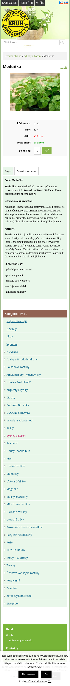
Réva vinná (13, 580)
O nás (9, 635)
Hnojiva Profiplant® (19, 382)
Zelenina (12, 588)
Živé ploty (12, 603)
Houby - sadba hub (18, 451)
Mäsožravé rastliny (18, 504)
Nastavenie (28, 674)
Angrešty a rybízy (17, 390)
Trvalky (11, 565)
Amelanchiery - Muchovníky (24, 374)
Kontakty (12, 648)
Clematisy (13, 473)
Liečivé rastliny (16, 466)
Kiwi (9, 458)
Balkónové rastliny (18, 367)
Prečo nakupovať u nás (20, 640)
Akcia (10, 336)
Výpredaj (12, 344)
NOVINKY (12, 351)
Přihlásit (26, 3)
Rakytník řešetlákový (19, 534)
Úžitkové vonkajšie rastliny (23, 573)
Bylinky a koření (32, 56)
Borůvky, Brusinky (18, 405)
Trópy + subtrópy (17, 557)
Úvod (9, 629)
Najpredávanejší (17, 321)
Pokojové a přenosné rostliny (25, 527)
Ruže (10, 542)
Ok (46, 674)
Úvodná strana (13, 56)
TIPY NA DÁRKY (16, 550)
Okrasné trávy (15, 519)
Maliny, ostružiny (17, 496)
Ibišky (10, 428)
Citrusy (11, 397)
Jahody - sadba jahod (19, 420)
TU (50, 681)
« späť (63, 67)
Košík (39, 3)
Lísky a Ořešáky (16, 481)
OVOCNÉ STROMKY (18, 412)
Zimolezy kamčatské (19, 595)
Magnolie (12, 489)
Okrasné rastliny (17, 512)
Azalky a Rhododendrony (22, 359)
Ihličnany (12, 443)
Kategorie (10, 3)
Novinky (12, 329)
